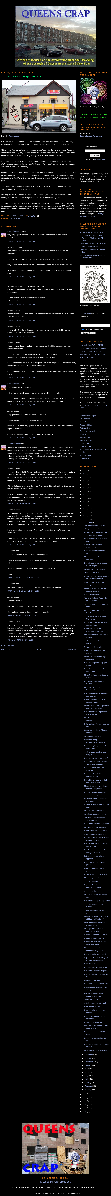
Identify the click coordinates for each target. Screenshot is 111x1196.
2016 (85, 505)
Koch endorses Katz (92, 1007)
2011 (85, 1094)
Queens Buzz (85, 443)
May (87, 1076)
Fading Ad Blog (86, 425)
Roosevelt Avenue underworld (96, 984)
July (86, 1069)
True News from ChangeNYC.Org (93, 354)
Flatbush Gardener (87, 428)
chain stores (14, 218)
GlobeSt (83, 434)
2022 (85, 484)
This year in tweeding (92, 529)
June (87, 1072)
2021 (85, 488)
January (88, 1090)
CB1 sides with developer (94, 647)
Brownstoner (85, 419)
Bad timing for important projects (97, 901)
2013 (85, 516)
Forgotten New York (87, 431)
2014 (85, 512)
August (88, 1065)
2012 (85, 519)
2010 (85, 1098)
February (88, 1086)
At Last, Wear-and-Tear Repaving (93, 232)
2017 (85, 502)
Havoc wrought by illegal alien (95, 874)
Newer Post (5, 649)
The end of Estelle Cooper (94, 525)
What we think (89, 964)
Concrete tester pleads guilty (95, 954)
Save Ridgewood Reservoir (90, 351)
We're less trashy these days (95, 935)
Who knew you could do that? (95, 814)
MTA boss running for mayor (95, 827)
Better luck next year (92, 980)
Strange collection (91, 881)
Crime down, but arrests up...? (96, 758)
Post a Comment (7, 646)
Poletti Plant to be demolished (95, 831)
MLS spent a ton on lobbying (95, 1050)
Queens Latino (85, 446)
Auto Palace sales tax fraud (95, 1003)
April (87, 1079)
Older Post (72, 649)
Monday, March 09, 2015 (20, 640)
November (89, 1055)
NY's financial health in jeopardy (96, 824)
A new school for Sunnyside (95, 834)
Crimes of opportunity (92, 594)
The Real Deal (85, 455)
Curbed (83, 422)
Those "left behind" (91, 1000)
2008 (85, 1105)
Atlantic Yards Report (88, 416)
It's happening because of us (95, 967)
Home (39, 649)
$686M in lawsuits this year (94, 569)
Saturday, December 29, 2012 (23, 578)
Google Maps (89, 405)
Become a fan (85, 313)
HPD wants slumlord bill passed (96, 971)
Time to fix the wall (91, 573)
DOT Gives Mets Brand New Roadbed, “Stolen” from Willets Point (93, 238)
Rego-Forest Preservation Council (93, 348)
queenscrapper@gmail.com (55, 1182)
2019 (85, 495)
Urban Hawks (85, 458)
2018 (85, 498)
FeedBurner (100, 160)
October (88, 1058)
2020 (85, 491)
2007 (85, 1108)
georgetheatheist (14, 231)
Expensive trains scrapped (94, 938)
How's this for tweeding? (93, 1022)
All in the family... (90, 891)
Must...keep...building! (92, 878)
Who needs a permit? (92, 736)
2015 (85, 509)
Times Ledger (14, 136)
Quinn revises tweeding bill (94, 811)
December (89, 522)
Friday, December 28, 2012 (21, 241)
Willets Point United (87, 357)
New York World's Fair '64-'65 (91, 345)
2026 (85, 470)
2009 (85, 1101)
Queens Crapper (18, 216)
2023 (85, 481)
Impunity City (85, 437)
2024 (85, 477)
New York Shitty (86, 440)
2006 (85, 1112)
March (87, 1083)
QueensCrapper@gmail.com (91, 136)
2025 (85, 474)
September (89, 1062)
